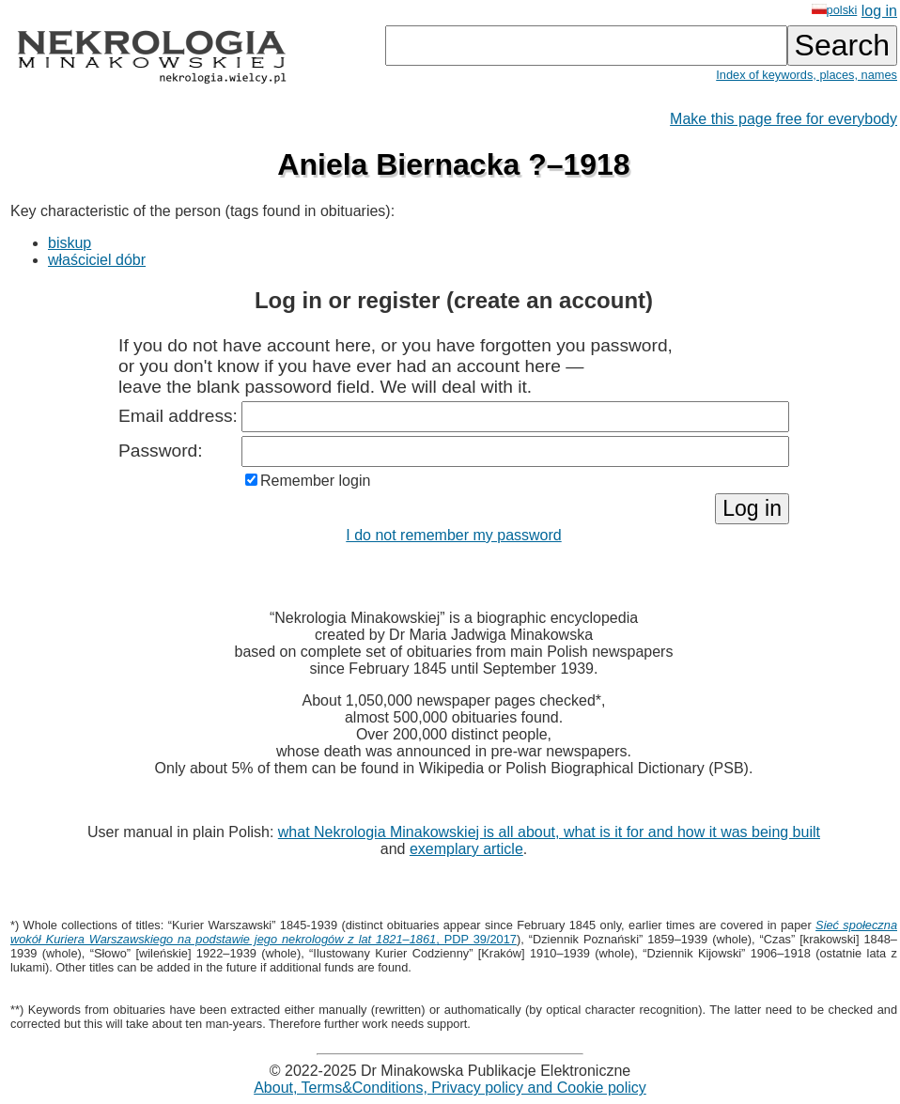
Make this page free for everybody (783, 119)
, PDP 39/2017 (453, 932)
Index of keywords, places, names (806, 75)
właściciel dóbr (97, 260)
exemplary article (466, 849)
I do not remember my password (453, 535)
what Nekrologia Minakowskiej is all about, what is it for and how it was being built (549, 832)
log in (879, 11)
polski (835, 10)
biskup (69, 243)
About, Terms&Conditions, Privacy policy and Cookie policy (450, 1088)
